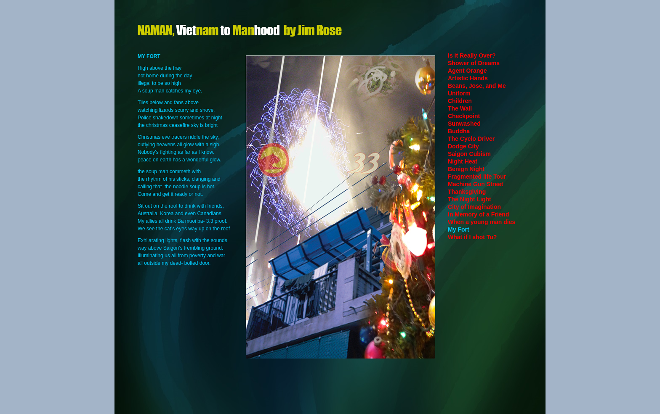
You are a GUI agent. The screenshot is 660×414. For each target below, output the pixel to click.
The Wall (460, 108)
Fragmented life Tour (477, 176)
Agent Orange (467, 70)
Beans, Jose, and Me (477, 85)
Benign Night (466, 169)
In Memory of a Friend (478, 214)
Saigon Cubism (469, 153)
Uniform (459, 93)
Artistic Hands (468, 78)
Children (460, 101)
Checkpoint (464, 116)
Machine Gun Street (475, 184)
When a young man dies (481, 222)
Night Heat (462, 161)
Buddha (459, 131)
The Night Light (469, 199)
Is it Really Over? (472, 55)
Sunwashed (464, 123)
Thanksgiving (467, 191)
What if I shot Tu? (472, 237)
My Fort (458, 229)
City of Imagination (474, 206)
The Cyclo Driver (471, 138)
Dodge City (463, 146)
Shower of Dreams (474, 63)
